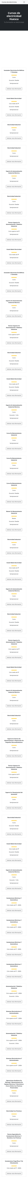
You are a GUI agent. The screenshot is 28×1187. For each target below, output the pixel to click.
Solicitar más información (14, 89)
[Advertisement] (14, 45)
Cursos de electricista (9, 2)
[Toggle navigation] (24, 2)
